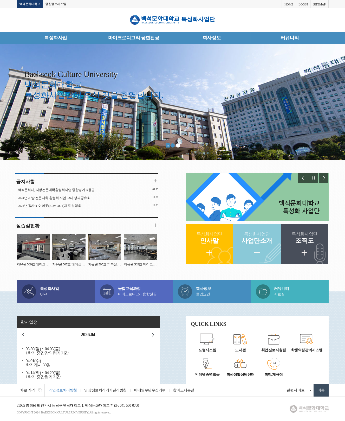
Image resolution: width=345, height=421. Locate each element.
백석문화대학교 (29, 4)
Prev (303, 178)
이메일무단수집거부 (151, 390)
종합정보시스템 (55, 4)
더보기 (155, 181)
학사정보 (212, 37)
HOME (288, 4)
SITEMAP (319, 4)
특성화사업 (55, 37)
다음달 (153, 334)
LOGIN (303, 4)
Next (324, 178)
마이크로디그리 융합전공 (133, 37)
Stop (168, 146)
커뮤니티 (290, 37)
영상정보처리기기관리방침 (106, 390)
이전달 (23, 334)
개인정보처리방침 (63, 390)
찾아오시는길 (185, 390)
